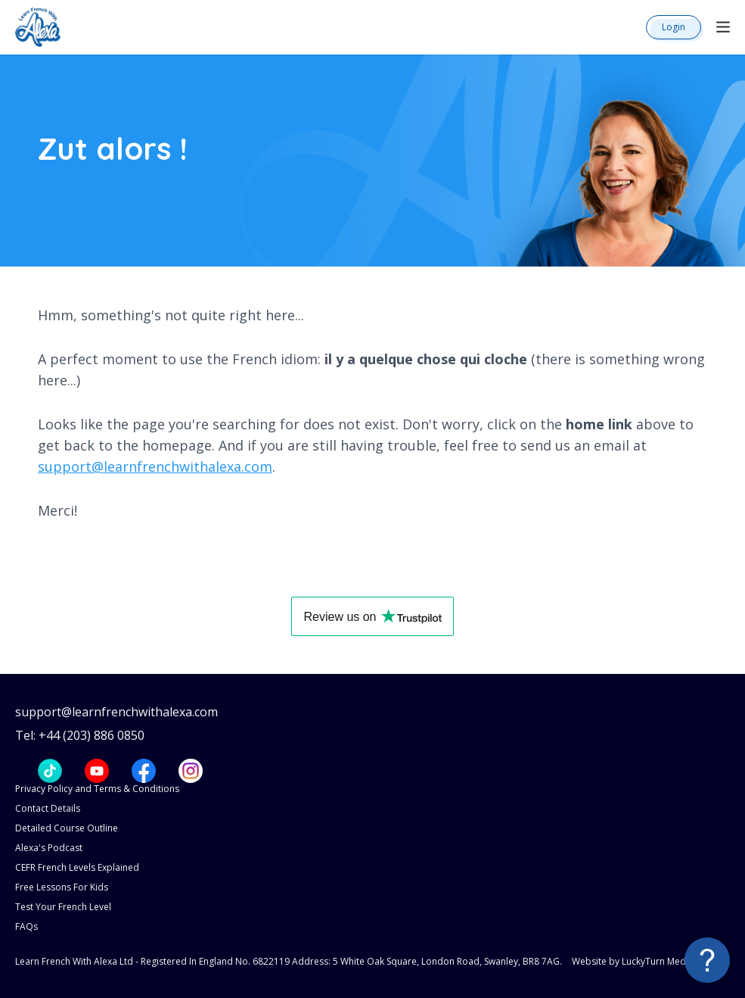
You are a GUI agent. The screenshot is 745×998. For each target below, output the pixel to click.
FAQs (26, 926)
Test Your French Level (63, 906)
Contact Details (47, 808)
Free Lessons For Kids (61, 887)
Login (673, 26)
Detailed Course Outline (66, 828)
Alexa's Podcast (48, 847)
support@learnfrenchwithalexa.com (155, 466)
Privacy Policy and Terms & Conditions (97, 788)
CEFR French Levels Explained (77, 867)
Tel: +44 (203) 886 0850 (79, 736)
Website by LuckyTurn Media (633, 961)
